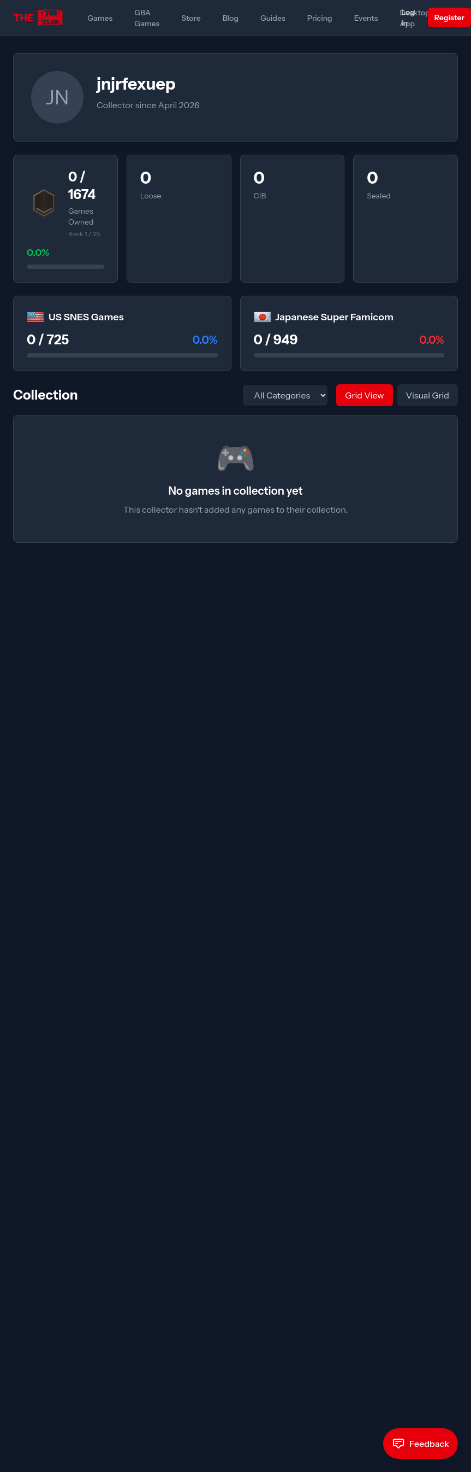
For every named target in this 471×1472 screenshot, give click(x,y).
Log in (408, 17)
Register (449, 17)
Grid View (364, 395)
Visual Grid (427, 395)
